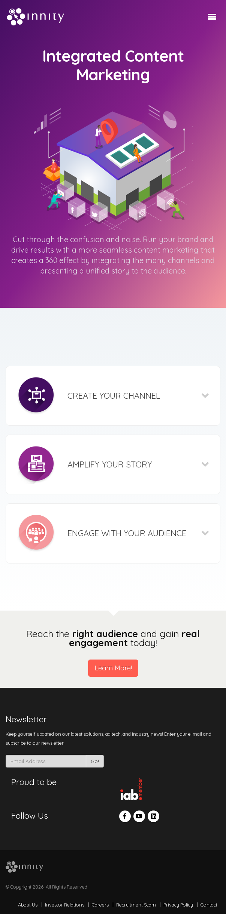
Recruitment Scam (136, 905)
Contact (209, 905)
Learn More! (113, 668)
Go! (95, 761)
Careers (100, 905)
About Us (27, 905)
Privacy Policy (178, 905)
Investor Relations (64, 905)
